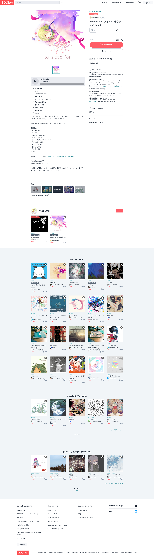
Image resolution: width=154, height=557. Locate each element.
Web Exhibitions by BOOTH (56, 529)
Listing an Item (21, 510)
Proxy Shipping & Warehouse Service (28, 521)
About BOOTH (116, 2)
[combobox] (37, 2)
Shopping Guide (52, 514)
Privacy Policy (83, 552)
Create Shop (130, 2)
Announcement (82, 510)
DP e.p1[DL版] (35, 237)
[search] (57, 2)
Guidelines (75, 552)
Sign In (104, 2)
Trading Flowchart (97, 108)
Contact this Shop (95, 122)
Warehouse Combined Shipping (57, 525)
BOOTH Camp (21, 538)
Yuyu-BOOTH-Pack (116, 87)
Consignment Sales (23, 529)
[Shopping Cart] (139, 2)
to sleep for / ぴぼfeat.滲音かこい (58, 238)
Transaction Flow (53, 521)
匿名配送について (22, 517)
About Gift (94, 63)
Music (91, 11)
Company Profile (42, 552)
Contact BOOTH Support (85, 517)
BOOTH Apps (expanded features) (27, 514)
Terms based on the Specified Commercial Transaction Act (116, 552)
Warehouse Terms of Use (64, 552)
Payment (94, 112)
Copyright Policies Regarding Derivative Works (29, 533)
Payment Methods (53, 517)
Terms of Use (52, 552)
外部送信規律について (94, 552)
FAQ (79, 514)
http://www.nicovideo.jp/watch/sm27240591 (60, 156)
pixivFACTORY (93, 101)
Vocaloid (98, 11)
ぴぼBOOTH (45, 211)
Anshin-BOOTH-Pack (104, 87)
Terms (91, 119)
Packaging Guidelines (23, 525)
